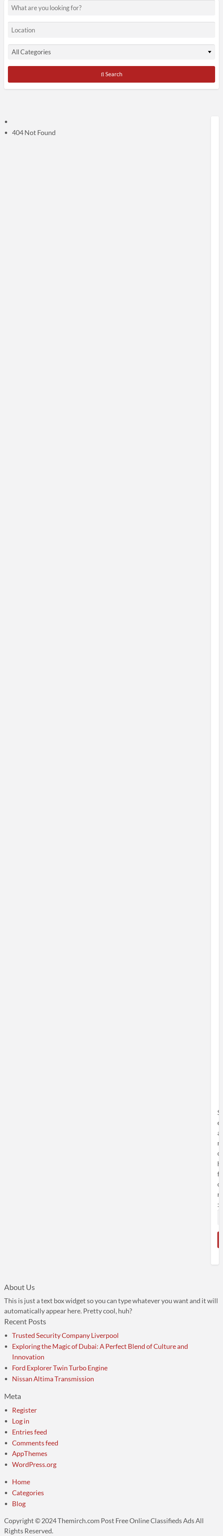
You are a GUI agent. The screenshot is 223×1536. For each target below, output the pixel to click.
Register (24, 1410)
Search (111, 74)
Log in (20, 1421)
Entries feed (29, 1432)
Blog (19, 1503)
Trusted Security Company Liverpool (65, 1335)
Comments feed (35, 1443)
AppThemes (29, 1453)
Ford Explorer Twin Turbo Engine (60, 1368)
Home (21, 1482)
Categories (28, 1492)
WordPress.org (34, 1464)
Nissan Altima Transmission (53, 1379)
